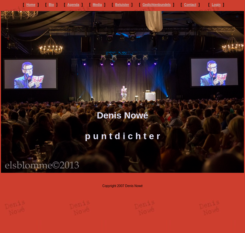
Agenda (73, 4)
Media (97, 4)
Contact (190, 4)
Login (216, 4)
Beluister (122, 4)
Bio (51, 4)
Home (30, 4)
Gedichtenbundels (157, 4)
